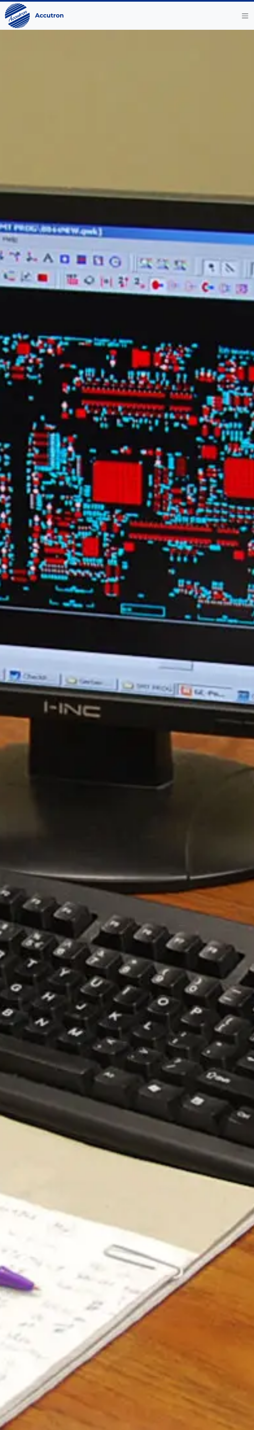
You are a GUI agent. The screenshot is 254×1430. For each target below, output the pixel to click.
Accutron (49, 15)
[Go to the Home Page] (17, 16)
